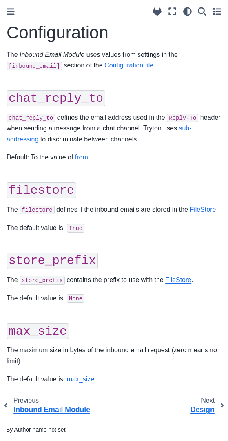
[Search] (202, 11)
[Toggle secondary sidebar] (217, 11)
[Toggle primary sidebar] (10, 12)
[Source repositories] (157, 11)
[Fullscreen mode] (172, 11)
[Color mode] (187, 11)
